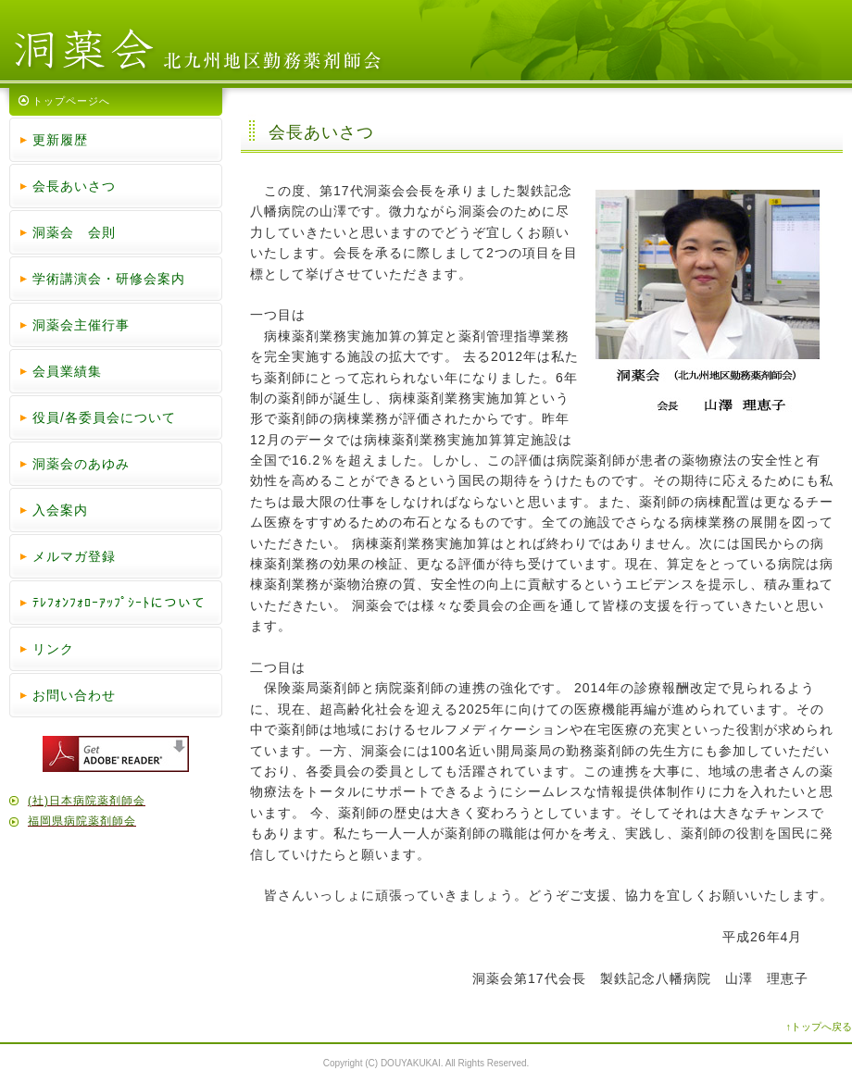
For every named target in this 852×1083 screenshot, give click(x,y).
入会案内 (60, 510)
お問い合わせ (74, 695)
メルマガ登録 (74, 556)
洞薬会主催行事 (81, 324)
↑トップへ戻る (819, 1026)
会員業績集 (67, 371)
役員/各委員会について (104, 417)
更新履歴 (60, 139)
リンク (53, 648)
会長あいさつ (74, 186)
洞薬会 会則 (74, 232)
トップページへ (71, 100)
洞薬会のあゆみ (81, 463)
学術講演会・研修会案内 (108, 278)
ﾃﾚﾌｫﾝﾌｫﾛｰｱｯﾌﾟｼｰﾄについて (119, 602)
